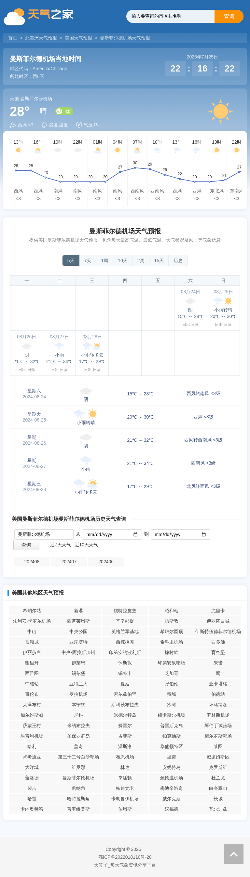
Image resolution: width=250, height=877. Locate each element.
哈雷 (31, 798)
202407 (68, 561)
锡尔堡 (78, 673)
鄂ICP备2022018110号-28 (124, 857)
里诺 (171, 756)
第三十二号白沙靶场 (78, 756)
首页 (13, 37)
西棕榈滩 (125, 642)
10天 (123, 260)
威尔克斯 (171, 798)
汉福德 (171, 809)
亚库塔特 (78, 642)
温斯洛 (125, 746)
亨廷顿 (125, 777)
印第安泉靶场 (171, 662)
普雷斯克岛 (171, 725)
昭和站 (171, 610)
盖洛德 (32, 777)
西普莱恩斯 (78, 621)
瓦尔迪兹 (218, 809)
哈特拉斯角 (78, 798)
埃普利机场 (32, 736)
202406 (106, 561)
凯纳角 (78, 788)
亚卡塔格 (218, 683)
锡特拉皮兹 (125, 610)
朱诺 (218, 662)
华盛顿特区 (171, 746)
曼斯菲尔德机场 (78, 777)
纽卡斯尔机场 (171, 715)
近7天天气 (60, 544)
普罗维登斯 (78, 809)
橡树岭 (171, 652)
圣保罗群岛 (78, 736)
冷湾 (171, 704)
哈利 (31, 746)
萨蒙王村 (32, 725)
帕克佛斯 (171, 736)
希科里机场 (171, 642)
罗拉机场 (78, 694)
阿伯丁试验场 (218, 725)
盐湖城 (32, 642)
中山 (31, 631)
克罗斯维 (218, 767)
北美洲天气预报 (41, 37)
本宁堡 (78, 704)
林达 (125, 767)
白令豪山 (218, 788)
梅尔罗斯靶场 (218, 736)
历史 (178, 260)
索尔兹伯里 (125, 694)
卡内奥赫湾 (32, 809)
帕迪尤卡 (125, 788)
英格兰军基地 (125, 631)
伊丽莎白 (32, 652)
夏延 (125, 683)
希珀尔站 (32, 610)
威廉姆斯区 (218, 756)
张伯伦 (171, 683)
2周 (141, 260)
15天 (159, 260)
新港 (78, 610)
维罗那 (78, 767)
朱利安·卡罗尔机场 (32, 621)
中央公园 (78, 631)
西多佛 (218, 642)
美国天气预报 (78, 37)
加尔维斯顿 (32, 715)
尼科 (78, 715)
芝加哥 (171, 673)
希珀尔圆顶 (171, 631)
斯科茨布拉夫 (125, 704)
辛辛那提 (125, 621)
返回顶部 (233, 854)
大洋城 (32, 767)
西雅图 (32, 673)
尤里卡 (218, 610)
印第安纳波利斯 (125, 652)
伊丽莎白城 (218, 621)
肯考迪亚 (32, 756)
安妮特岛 (171, 767)
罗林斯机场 (218, 715)
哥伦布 (32, 694)
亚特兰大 (78, 683)
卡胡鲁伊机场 (125, 798)
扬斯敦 (171, 621)
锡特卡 (125, 673)
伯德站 (218, 694)
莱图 (218, 746)
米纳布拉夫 (78, 725)
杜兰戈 (218, 777)
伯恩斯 (125, 809)
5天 (71, 260)
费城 (171, 694)
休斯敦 (125, 662)
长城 (218, 798)
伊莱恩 (78, 662)
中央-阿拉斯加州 (78, 652)
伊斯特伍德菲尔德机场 (218, 631)
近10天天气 (86, 544)
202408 (32, 561)
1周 (104, 260)
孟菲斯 (125, 736)
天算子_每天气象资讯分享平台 (125, 865)
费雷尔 (125, 725)
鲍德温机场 (171, 777)
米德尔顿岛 (125, 715)
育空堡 (218, 652)
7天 (87, 260)
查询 (229, 16)
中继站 (32, 683)
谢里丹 (32, 662)
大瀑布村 (32, 704)
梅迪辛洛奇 (171, 788)
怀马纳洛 (218, 704)
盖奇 (78, 746)
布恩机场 (125, 756)
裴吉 (31, 788)
